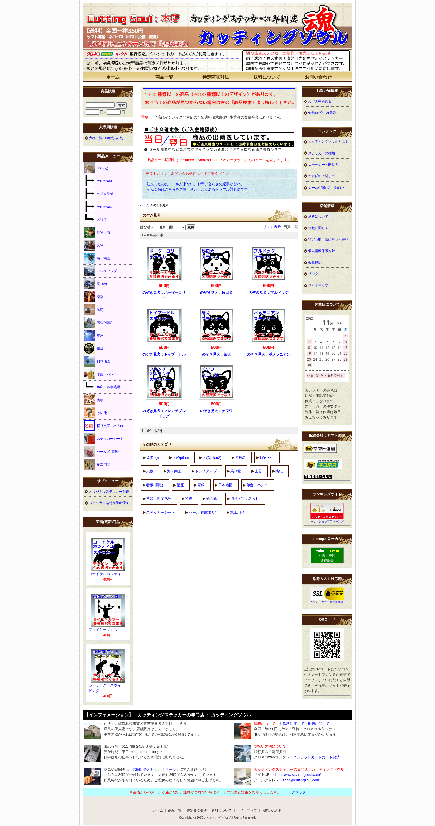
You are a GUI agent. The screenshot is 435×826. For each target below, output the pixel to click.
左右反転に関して (321, 176)
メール (170, 769)
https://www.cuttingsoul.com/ (298, 775)
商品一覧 (164, 77)
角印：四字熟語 (158, 498)
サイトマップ (318, 285)
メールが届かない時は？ (326, 187)
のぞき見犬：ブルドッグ (268, 292)
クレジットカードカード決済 (316, 757)
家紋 (201, 485)
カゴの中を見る (320, 101)
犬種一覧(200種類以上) (106, 138)
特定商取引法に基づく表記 (328, 239)
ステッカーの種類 (321, 153)
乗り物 (235, 471)
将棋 (188, 498)
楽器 (258, 471)
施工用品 (237, 512)
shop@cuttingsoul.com (301, 780)
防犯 (279, 471)
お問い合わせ (318, 77)
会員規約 (315, 262)
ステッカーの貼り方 (323, 164)
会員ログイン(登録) (322, 112)
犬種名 (240, 458)
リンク (313, 274)
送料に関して (293, 724)
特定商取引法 (215, 77)
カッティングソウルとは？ (328, 141)
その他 (211, 498)
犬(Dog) (152, 458)
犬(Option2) (212, 458)
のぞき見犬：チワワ (216, 411)
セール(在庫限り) (202, 512)
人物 (149, 471)
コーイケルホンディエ (106, 574)
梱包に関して (318, 228)
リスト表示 (272, 227)
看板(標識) (154, 485)
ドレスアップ (206, 471)
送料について (267, 77)
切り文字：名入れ (244, 498)
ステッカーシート (160, 512)
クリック (299, 792)
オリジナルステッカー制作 (109, 491)
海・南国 (174, 471)
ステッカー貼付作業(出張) (108, 503)
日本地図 (225, 485)
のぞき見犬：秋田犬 (216, 292)
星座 (180, 485)
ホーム (113, 77)
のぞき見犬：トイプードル (164, 354)
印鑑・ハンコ (257, 485)
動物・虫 (266, 458)
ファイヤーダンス (102, 629)
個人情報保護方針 (321, 251)
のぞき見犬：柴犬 (216, 354)
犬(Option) (181, 458)
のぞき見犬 (98, 193)
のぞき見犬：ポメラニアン (268, 354)
